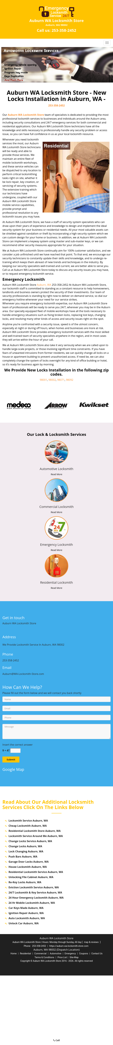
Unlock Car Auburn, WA (24, 993)
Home (13, 1023)
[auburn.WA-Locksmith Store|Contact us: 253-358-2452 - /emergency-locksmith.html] (56, 527)
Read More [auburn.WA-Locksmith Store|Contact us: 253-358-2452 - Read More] (56, 474)
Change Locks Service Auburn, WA (30, 910)
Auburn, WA (44, 285)
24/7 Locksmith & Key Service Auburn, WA (35, 962)
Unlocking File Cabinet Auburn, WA (31, 946)
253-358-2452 (63, 30)
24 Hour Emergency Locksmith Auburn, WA (36, 967)
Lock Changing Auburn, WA (26, 921)
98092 (69, 380)
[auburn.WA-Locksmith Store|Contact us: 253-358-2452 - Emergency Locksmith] (56, 544)
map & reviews (91, 1011)
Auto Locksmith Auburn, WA (27, 987)
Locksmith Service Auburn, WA (28, 890)
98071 (61, 380)
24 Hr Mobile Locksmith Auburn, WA (32, 972)
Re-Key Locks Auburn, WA (25, 952)
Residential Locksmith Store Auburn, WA (35, 900)
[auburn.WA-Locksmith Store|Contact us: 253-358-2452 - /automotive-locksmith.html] (56, 452)
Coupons (83, 1023)
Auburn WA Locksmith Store (26, 115)
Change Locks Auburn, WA (25, 916)
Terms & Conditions (44, 1027)
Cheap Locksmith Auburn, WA (28, 895)
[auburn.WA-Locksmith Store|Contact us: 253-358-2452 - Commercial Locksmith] (56, 507)
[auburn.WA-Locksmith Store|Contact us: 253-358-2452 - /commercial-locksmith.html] (56, 490)
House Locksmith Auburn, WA (28, 936)
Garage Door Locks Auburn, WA (29, 931)
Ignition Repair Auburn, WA (26, 982)
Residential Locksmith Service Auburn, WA (36, 941)
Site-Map (74, 1027)
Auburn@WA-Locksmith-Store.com (23, 674)
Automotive (55, 1023)
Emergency (70, 1023)
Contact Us (97, 1023)
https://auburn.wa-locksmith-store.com (68, 1015)
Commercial (40, 1023)
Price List (62, 1027)
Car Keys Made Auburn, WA (26, 977)
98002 (52, 380)
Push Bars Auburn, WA (23, 926)
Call (56, 1040)
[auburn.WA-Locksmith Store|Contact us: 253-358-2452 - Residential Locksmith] (56, 582)
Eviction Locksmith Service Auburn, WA (34, 957)
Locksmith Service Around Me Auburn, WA (36, 905)
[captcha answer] (15, 750)
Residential (25, 1023)
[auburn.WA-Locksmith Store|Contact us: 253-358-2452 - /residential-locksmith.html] (56, 565)
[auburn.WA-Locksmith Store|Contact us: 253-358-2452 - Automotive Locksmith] (56, 469)
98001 (43, 380)
